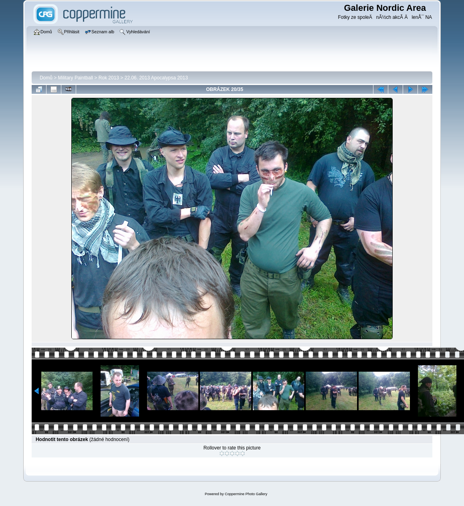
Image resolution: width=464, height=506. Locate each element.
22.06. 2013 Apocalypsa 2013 (156, 78)
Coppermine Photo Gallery (246, 494)
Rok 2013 (109, 78)
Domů (46, 78)
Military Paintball (75, 78)
